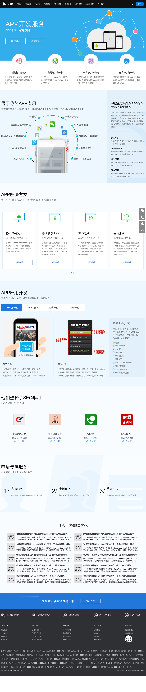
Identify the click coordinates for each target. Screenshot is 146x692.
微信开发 (68, 4)
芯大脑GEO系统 (134, 659)
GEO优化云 (64, 663)
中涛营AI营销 (139, 655)
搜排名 (91, 655)
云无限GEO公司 (114, 651)
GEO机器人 (91, 663)
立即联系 (19, 262)
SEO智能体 (135, 663)
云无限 (88, 667)
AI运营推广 (90, 4)
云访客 (121, 655)
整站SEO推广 (20, 667)
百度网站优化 (20, 655)
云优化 (12, 667)
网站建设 (47, 4)
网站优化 (27, 4)
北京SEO (114, 667)
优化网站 (127, 663)
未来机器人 (33, 659)
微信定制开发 (129, 630)
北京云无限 (40, 667)
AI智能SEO (73, 663)
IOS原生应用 (67, 636)
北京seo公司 (31, 651)
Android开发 (33, 307)
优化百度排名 (99, 655)
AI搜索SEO (82, 663)
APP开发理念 (67, 639)
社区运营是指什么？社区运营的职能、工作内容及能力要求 (41, 534)
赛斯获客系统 (105, 667)
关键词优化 (129, 655)
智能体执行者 (123, 659)
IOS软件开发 (67, 630)
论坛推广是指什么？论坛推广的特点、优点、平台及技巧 (40, 576)
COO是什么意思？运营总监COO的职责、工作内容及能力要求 (110, 555)
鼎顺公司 (10, 651)
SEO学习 (97, 625)
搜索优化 (30, 655)
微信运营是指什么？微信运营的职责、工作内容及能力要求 (41, 555)
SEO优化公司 (103, 651)
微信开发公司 (49, 667)
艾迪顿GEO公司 (98, 659)
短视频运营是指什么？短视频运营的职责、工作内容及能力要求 (43, 544)
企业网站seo (41, 651)
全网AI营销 (100, 663)
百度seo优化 (72, 651)
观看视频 (35, 41)
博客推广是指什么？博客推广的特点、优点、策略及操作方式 (109, 576)
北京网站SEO (32, 663)
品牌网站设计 (36, 633)
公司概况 (97, 630)
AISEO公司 (5, 659)
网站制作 (35, 625)
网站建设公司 (10, 655)
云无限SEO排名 (15, 659)
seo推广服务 (74, 655)
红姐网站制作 (50, 651)
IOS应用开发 (11, 307)
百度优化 (4, 639)
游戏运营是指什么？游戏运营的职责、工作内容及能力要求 (108, 544)
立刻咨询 (90, 601)
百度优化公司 (118, 663)
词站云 (108, 655)
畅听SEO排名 (66, 659)
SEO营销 (25, 659)
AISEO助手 (95, 667)
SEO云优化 (83, 655)
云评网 (3, 651)
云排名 (79, 651)
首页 (19, 4)
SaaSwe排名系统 (62, 655)
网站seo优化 (76, 659)
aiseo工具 (109, 663)
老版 (127, 667)
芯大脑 (123, 651)
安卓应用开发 (67, 633)
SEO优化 (4, 625)
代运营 (37, 4)
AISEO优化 (42, 663)
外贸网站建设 (36, 636)
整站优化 (4, 630)
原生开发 (53, 307)
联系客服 (15, 41)
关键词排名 (5, 633)
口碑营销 (78, 4)
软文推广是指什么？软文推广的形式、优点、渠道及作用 (40, 565)
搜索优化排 (80, 667)
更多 (131, 667)
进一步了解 (19, 441)
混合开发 (74, 307)
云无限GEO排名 (50, 655)
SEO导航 (22, 651)
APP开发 (57, 4)
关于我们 (101, 4)
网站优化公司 (22, 663)
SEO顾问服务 (61, 651)
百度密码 (94, 651)
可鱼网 (16, 651)
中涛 (35, 655)
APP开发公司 (60, 667)
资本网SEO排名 (53, 663)
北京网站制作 (70, 667)
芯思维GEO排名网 (111, 659)
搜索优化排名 (132, 651)
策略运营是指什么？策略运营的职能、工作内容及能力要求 (108, 534)
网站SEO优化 (86, 659)
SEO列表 (121, 667)
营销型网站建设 (37, 639)
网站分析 (86, 651)
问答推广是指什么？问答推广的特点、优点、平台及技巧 (107, 565)
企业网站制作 (36, 630)
